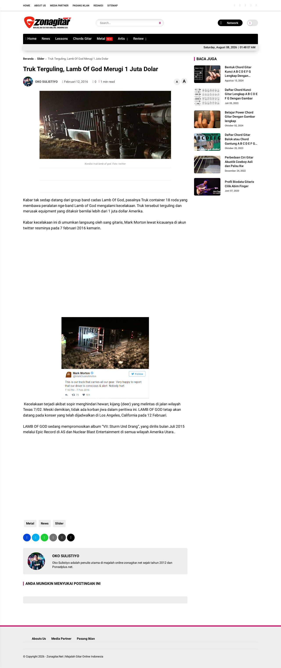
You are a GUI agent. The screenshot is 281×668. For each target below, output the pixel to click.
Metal (105, 39)
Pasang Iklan (81, 5)
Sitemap (112, 5)
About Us (40, 5)
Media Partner (59, 5)
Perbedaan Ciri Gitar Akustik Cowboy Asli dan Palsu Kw (239, 162)
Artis (121, 39)
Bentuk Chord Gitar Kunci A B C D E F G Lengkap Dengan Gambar (238, 71)
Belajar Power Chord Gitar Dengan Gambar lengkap (240, 117)
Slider (40, 58)
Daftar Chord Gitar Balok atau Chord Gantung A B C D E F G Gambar (240, 139)
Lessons (61, 39)
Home (26, 5)
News (46, 39)
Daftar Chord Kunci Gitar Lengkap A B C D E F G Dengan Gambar (241, 94)
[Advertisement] (58, 276)
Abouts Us (39, 638)
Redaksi (98, 5)
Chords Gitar (82, 39)
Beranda (28, 58)
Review (138, 39)
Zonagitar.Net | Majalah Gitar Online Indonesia (75, 656)
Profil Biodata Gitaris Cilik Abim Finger (239, 184)
